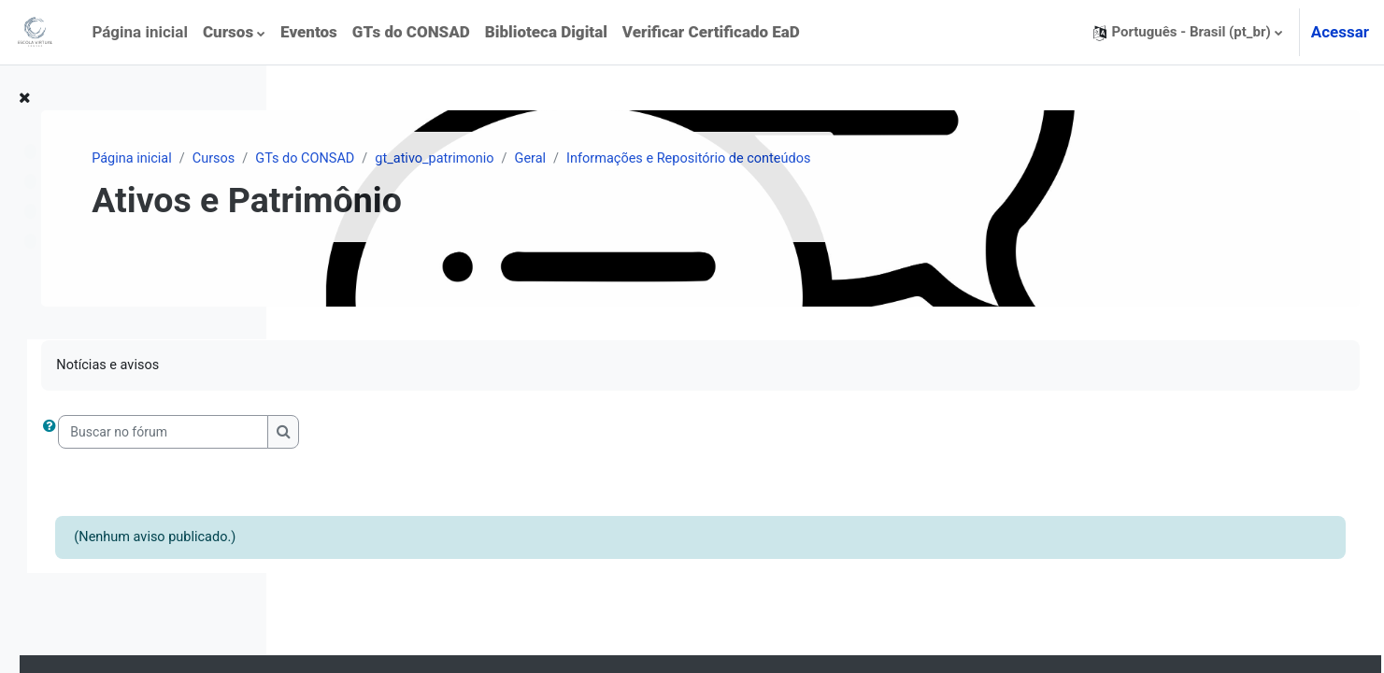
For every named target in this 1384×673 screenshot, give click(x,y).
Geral (799, 158)
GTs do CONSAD (567, 158)
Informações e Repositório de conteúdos (963, 158)
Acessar (1340, 31)
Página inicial (388, 158)
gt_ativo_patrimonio (701, 158)
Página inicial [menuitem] (140, 31)
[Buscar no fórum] (425, 433)
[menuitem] (234, 32)
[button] (1187, 32)
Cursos (472, 158)
